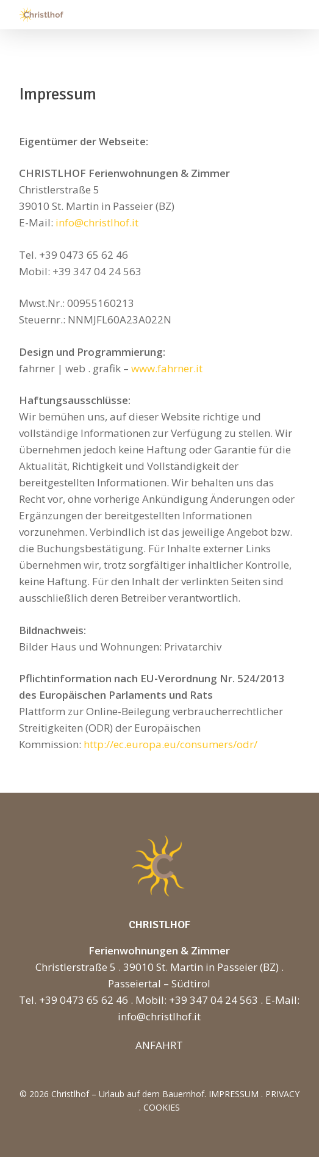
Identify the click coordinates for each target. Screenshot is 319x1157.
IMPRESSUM (234, 1094)
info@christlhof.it (97, 222)
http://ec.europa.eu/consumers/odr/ (170, 744)
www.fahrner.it (167, 368)
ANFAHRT (159, 1045)
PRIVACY (282, 1094)
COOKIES (161, 1107)
